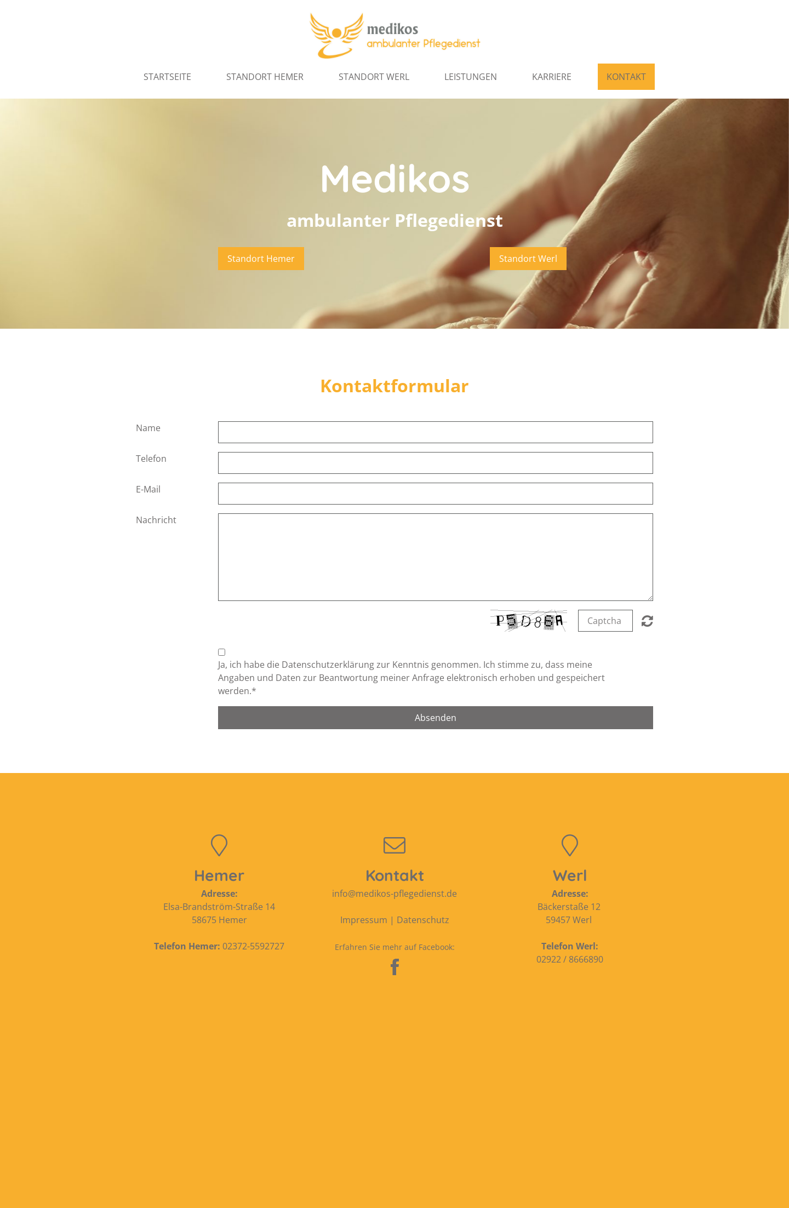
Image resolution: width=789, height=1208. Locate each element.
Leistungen (470, 77)
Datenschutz (423, 920)
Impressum (363, 920)
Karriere (551, 77)
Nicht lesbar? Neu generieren (647, 620)
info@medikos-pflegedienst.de (394, 894)
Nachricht (156, 520)
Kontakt (626, 77)
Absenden (435, 718)
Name (148, 428)
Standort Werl (374, 77)
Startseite (167, 77)
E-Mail (148, 489)
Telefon (151, 459)
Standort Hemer (265, 77)
